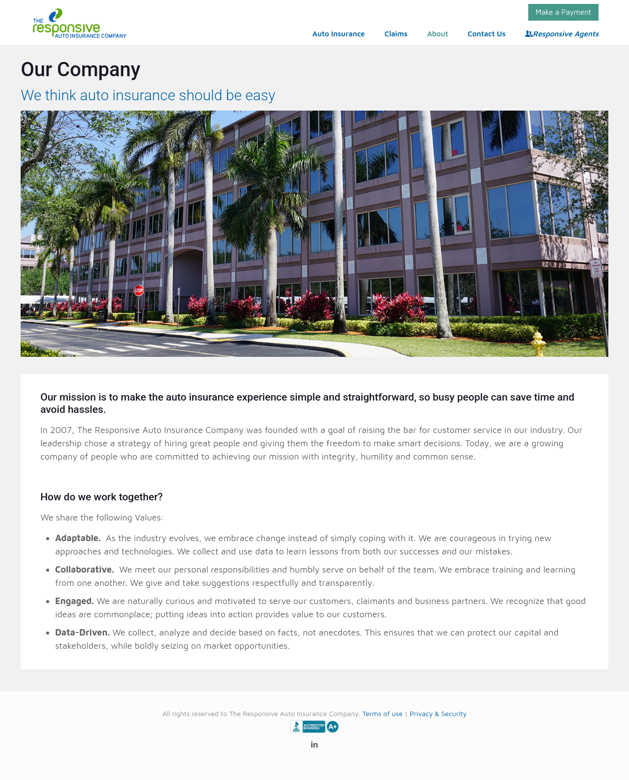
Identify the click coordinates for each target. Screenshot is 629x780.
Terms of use (382, 713)
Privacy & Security (438, 713)
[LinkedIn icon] (314, 744)
